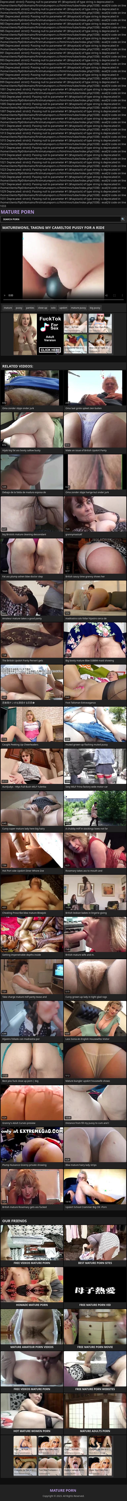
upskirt (63, 307)
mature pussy (78, 307)
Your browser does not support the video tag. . (63, 267)
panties (30, 307)
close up (42, 307)
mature (8, 307)
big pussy (95, 307)
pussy (19, 307)
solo (53, 307)
